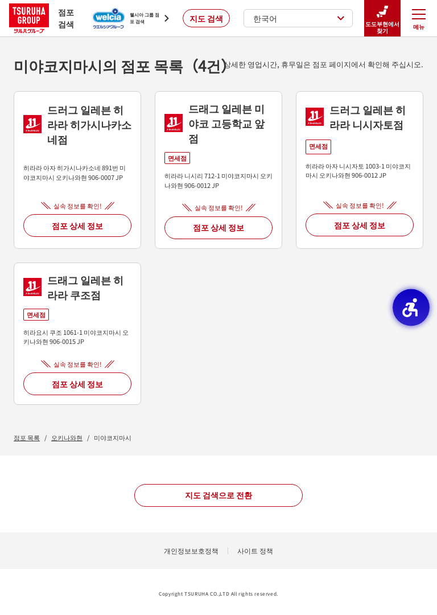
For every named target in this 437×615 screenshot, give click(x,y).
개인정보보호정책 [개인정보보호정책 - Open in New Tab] (191, 550)
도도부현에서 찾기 (382, 18)
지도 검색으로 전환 (218, 495)
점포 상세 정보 (77, 225)
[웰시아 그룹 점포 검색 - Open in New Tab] (131, 18)
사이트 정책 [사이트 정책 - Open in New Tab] (255, 550)
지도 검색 (206, 18)
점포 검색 (41, 17)
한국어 (299, 18)
